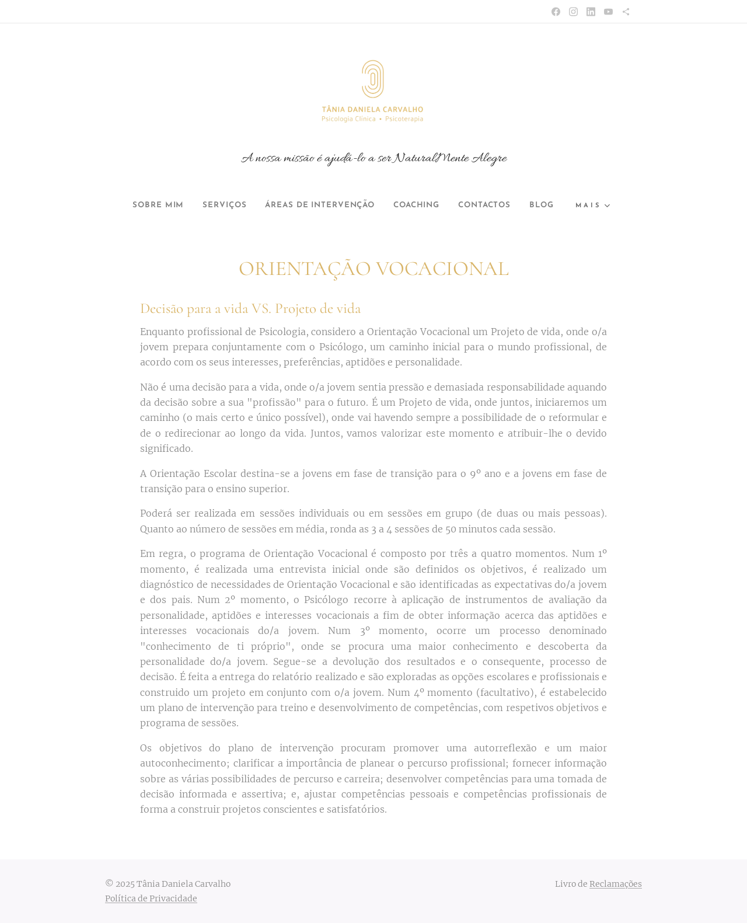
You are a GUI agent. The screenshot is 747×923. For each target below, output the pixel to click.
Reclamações (615, 884)
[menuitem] (140, 205)
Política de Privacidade (151, 898)
